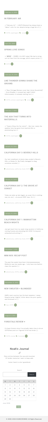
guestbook (26, 362)
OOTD (8, 33)
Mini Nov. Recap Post (15, 255)
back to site (18, 362)
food (23, 169)
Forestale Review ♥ (14, 322)
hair (7, 305)
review (13, 336)
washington (15, 33)
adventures (10, 169)
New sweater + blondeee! (17, 288)
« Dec (18, 407)
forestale (21, 336)
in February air (12, 18)
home (10, 362)
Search (19, 370)
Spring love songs (14, 49)
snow (23, 33)
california (18, 169)
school (13, 100)
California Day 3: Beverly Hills (21, 152)
